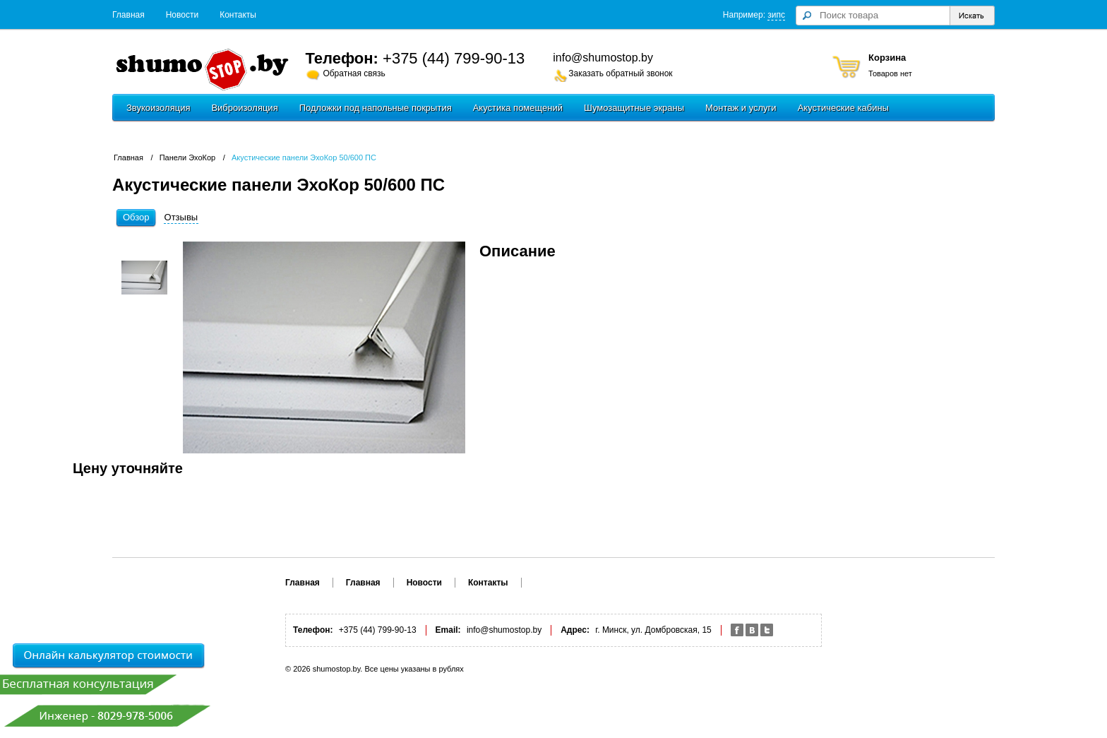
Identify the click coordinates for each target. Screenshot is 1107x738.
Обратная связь (354, 73)
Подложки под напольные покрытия (375, 107)
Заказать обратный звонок (620, 73)
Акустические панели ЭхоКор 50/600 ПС (304, 157)
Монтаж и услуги (741, 107)
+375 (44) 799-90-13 (454, 58)
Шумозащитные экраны (634, 107)
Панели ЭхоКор (188, 157)
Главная (128, 15)
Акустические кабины (843, 107)
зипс (776, 15)
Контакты (238, 15)
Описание (517, 251)
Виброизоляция (244, 107)
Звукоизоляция (158, 107)
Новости (182, 15)
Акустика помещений (518, 107)
